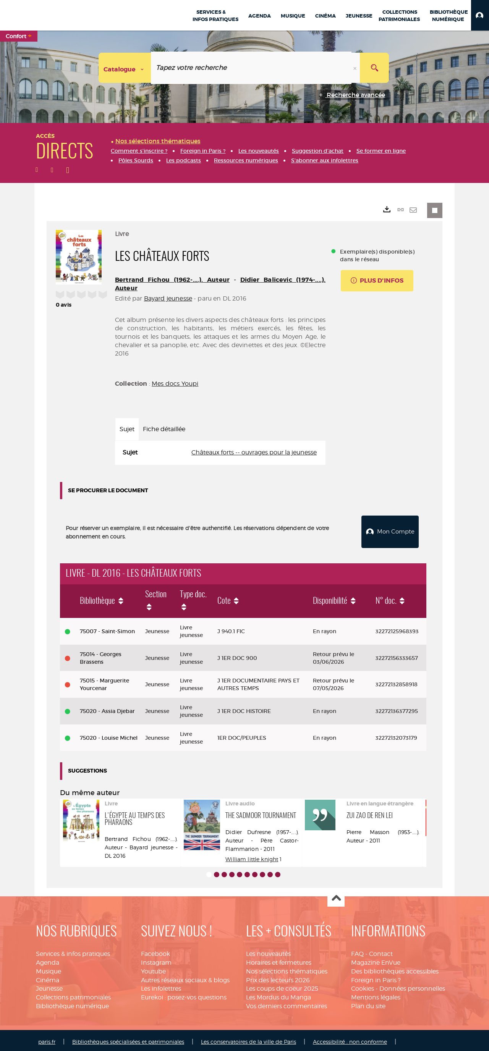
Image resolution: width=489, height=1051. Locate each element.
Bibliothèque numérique (72, 1003)
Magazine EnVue (375, 959)
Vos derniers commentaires (286, 1003)
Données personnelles (412, 986)
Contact (381, 950)
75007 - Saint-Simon (107, 628)
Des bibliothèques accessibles (395, 968)
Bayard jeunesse (168, 298)
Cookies (362, 986)
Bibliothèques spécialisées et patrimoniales (128, 1038)
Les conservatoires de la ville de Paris (248, 1038)
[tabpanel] (220, 452)
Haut (336, 895)
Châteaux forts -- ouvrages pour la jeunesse (254, 452)
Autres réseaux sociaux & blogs (185, 977)
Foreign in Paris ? (376, 977)
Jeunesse (49, 986)
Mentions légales (375, 994)
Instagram (156, 959)
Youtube (153, 968)
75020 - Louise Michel (109, 734)
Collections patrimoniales (73, 994)
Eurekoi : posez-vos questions (184, 994)
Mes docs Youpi (175, 383)
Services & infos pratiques (73, 950)
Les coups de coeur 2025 (282, 986)
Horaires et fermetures (278, 959)
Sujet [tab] (127, 429)
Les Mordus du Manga (278, 994)
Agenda (47, 959)
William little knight (251, 856)
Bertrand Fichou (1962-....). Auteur (172, 280)
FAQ (357, 950)
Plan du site (368, 1003)
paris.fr (46, 1038)
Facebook (155, 950)
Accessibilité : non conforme (350, 1038)
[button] (480, 15)
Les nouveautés (268, 950)
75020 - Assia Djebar (107, 708)
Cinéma (47, 977)
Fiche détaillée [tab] (164, 429)
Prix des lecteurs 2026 (278, 977)
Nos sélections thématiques (286, 968)
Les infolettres (161, 986)
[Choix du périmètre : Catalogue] (125, 68)
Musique (48, 968)
